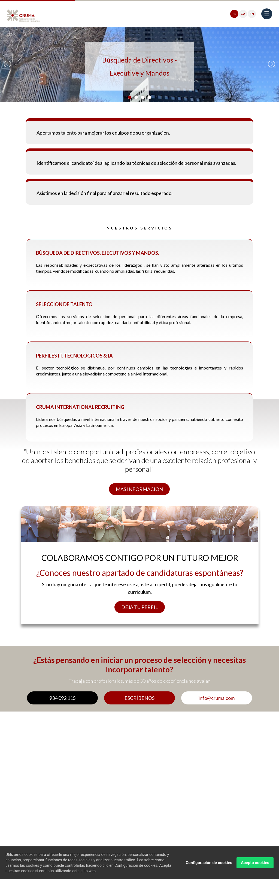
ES (234, 14)
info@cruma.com (217, 698)
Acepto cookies (255, 862)
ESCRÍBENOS (139, 698)
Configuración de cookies (209, 862)
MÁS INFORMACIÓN (139, 489)
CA (243, 14)
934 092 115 (62, 698)
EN (252, 14)
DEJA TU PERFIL (139, 607)
